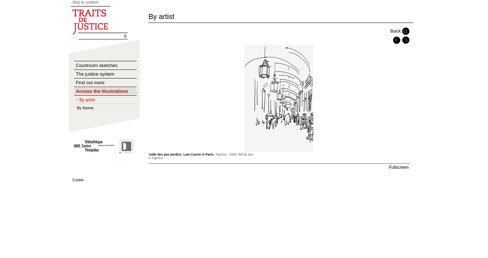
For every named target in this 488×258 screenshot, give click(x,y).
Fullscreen (399, 167)
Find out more (90, 82)
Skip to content (85, 2)
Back (395, 31)
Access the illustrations (102, 91)
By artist (87, 99)
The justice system (95, 74)
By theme (85, 108)
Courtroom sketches (96, 65)
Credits (78, 180)
